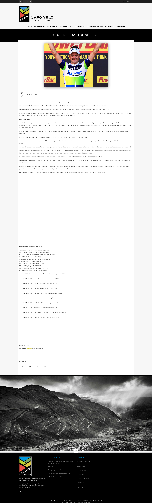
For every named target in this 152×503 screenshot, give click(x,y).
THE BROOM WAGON (95, 26)
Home (52, 500)
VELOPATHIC (110, 26)
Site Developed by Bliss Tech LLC (92, 500)
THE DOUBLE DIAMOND (36, 26)
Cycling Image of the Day (55, 470)
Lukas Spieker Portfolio (71, 500)
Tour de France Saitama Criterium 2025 (59, 473)
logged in (29, 349)
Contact (58, 500)
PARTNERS (121, 26)
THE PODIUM (80, 26)
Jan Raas (50, 466)
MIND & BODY (52, 26)
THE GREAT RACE (66, 26)
